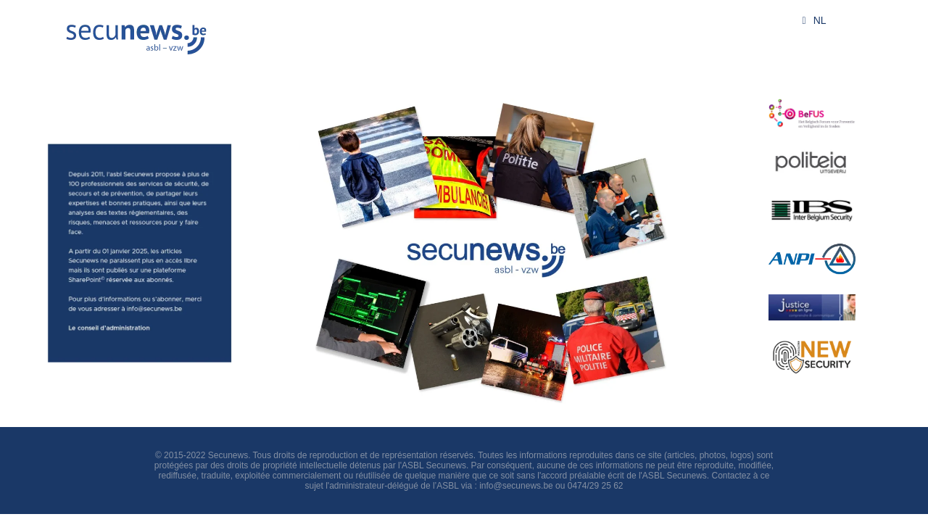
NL (812, 20)
